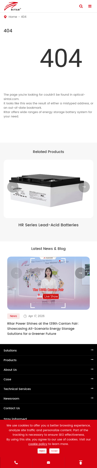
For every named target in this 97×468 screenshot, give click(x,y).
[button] (12, 187)
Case (7, 379)
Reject (42, 450)
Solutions (10, 350)
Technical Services (17, 389)
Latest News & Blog (48, 249)
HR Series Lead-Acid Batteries (48, 225)
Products (10, 360)
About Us (10, 369)
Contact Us (12, 408)
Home (13, 17)
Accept (54, 450)
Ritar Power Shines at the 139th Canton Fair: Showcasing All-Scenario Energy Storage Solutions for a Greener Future (43, 328)
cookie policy (37, 444)
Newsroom (11, 398)
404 (23, 17)
